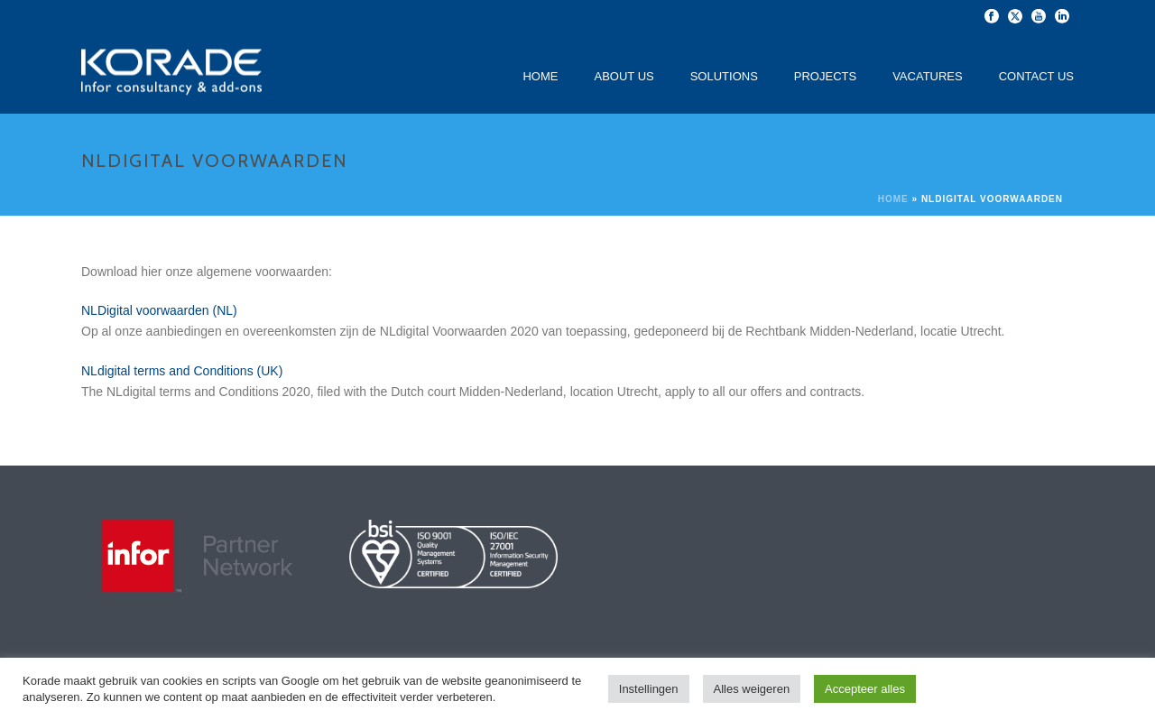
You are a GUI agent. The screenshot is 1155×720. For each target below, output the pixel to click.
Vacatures (927, 76)
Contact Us (1036, 76)
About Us (623, 76)
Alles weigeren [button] (752, 689)
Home (540, 76)
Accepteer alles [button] (865, 689)
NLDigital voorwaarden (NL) (159, 310)
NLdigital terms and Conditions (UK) (181, 371)
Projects (825, 76)
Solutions (724, 76)
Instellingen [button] (649, 689)
